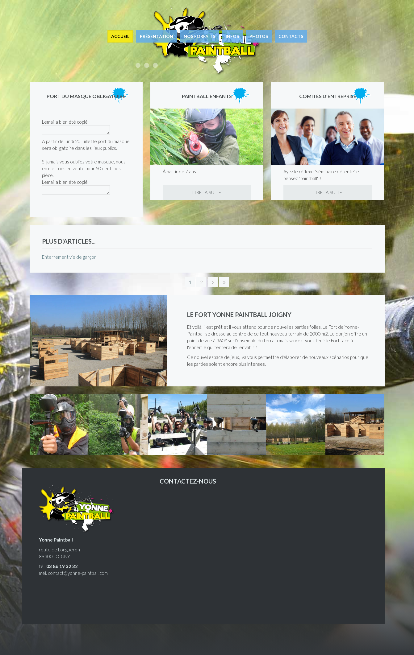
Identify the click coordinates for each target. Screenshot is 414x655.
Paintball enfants (207, 96)
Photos (258, 36)
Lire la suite (206, 192)
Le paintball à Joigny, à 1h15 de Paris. (155, 65)
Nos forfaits (199, 36)
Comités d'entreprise (327, 96)
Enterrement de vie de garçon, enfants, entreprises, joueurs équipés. (146, 65)
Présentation (156, 36)
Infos (232, 36)
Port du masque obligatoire (86, 96)
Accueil (120, 36)
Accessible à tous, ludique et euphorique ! (138, 65)
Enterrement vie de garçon (69, 257)
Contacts (290, 36)
